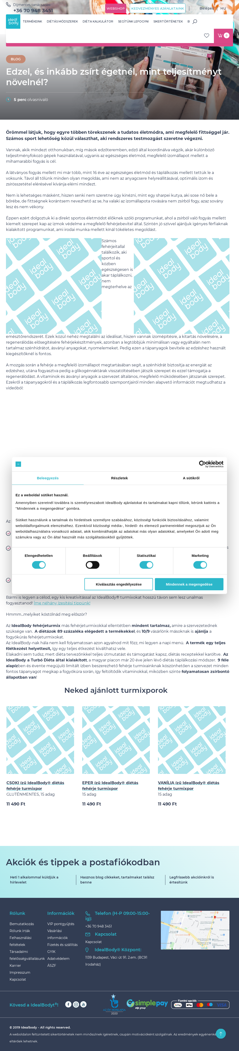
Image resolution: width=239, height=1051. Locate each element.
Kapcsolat (18, 979)
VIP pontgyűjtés (60, 924)
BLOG (16, 59)
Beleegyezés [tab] (48, 478)
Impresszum (20, 972)
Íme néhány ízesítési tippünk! (62, 603)
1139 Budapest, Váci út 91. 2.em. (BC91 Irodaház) (116, 961)
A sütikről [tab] (191, 478)
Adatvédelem (58, 958)
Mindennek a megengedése (189, 584)
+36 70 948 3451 (33, 10)
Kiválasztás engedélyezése (119, 584)
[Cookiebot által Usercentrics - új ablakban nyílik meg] (202, 464)
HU (226, 8)
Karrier (15, 965)
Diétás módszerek (62, 21)
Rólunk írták (20, 931)
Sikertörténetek (168, 21)
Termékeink (32, 21)
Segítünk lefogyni (133, 21)
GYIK (51, 952)
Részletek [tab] (119, 478)
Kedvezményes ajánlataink (157, 8)
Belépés (203, 8)
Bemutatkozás (22, 924)
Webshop (116, 8)
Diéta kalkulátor (98, 21)
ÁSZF (51, 965)
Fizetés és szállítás (62, 945)
